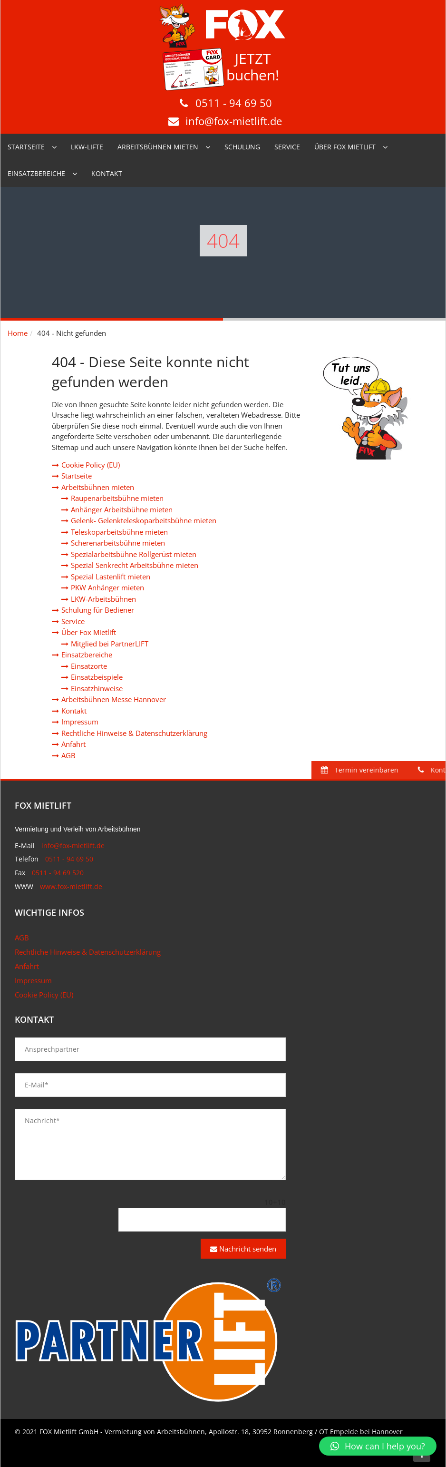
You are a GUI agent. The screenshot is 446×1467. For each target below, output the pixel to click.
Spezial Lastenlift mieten (110, 576)
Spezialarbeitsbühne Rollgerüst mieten (133, 554)
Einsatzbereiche (36, 173)
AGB (68, 755)
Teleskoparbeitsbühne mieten (119, 532)
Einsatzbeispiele (97, 677)
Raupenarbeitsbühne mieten (117, 498)
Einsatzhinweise (97, 688)
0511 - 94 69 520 (58, 872)
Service (287, 146)
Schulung (242, 146)
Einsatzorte (89, 666)
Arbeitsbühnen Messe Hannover (113, 699)
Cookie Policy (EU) (90, 464)
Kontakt (106, 173)
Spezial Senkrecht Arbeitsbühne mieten (134, 565)
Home (18, 333)
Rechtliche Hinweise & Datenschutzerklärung (134, 733)
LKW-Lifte (87, 146)
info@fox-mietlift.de (233, 121)
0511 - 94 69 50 (233, 103)
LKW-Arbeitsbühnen (103, 599)
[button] (377, 1446)
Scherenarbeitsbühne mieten (118, 543)
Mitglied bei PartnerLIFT (109, 643)
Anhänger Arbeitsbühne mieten (122, 509)
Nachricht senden (243, 1248)
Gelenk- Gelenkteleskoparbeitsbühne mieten (143, 520)
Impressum (79, 721)
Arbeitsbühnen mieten (157, 146)
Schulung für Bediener (97, 610)
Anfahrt (73, 744)
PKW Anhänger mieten (107, 587)
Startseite (26, 146)
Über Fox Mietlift (345, 146)
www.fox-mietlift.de (71, 886)
